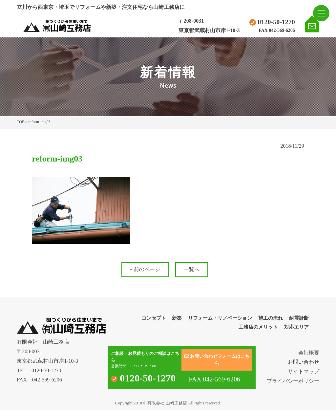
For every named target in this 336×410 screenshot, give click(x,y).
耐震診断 (299, 318)
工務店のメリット (258, 327)
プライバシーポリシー (293, 381)
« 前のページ (145, 269)
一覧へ (192, 269)
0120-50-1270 (272, 22)
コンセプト (153, 318)
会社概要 (308, 353)
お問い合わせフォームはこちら (217, 360)
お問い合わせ (303, 362)
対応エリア (296, 327)
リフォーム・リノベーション (220, 318)
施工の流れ (270, 318)
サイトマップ (303, 371)
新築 (177, 318)
